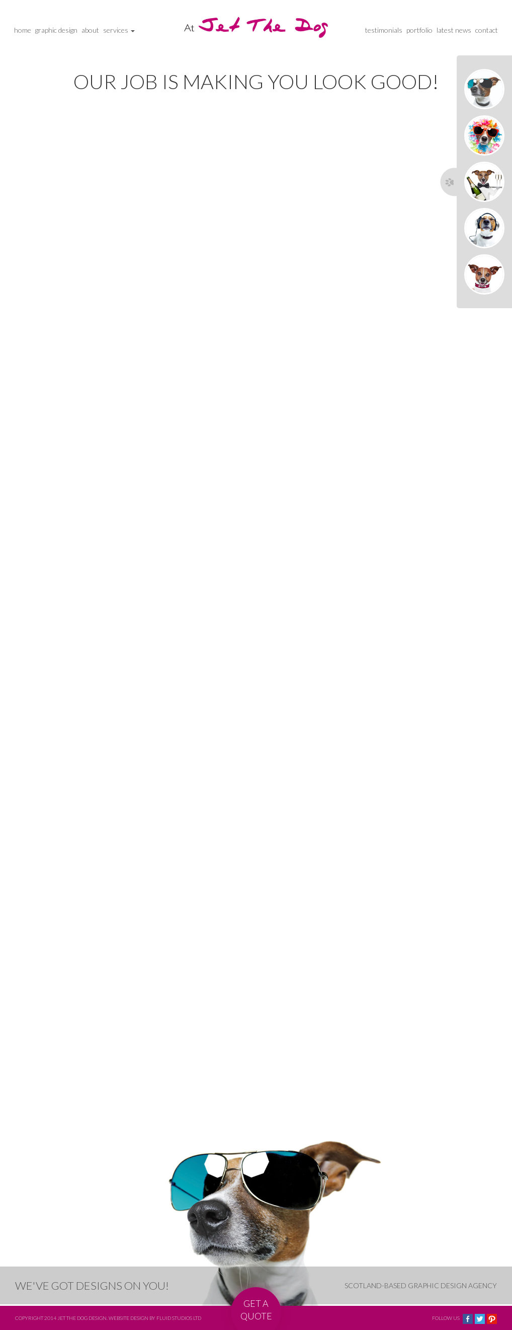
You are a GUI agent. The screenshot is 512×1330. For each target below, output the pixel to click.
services (119, 30)
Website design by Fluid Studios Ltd (155, 1318)
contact (486, 30)
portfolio (419, 30)
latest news (454, 30)
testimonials (383, 30)
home (22, 30)
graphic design (56, 30)
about (90, 30)
